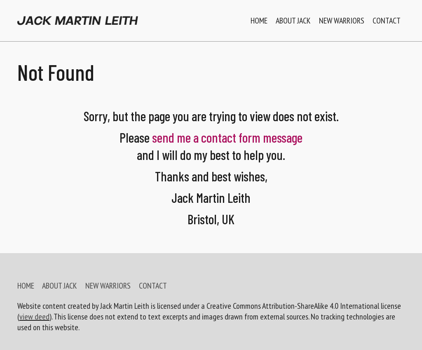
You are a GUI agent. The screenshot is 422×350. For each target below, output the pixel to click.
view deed (34, 316)
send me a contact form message (227, 137)
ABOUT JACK (59, 285)
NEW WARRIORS (108, 285)
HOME (25, 285)
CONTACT (153, 285)
